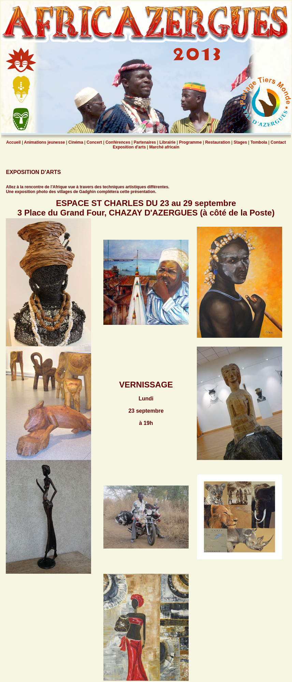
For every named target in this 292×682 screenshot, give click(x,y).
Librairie (167, 142)
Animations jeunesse (44, 142)
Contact (277, 142)
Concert (94, 142)
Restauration (217, 142)
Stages (241, 142)
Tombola (258, 142)
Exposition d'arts (129, 147)
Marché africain (164, 147)
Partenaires (145, 142)
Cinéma (75, 142)
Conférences (117, 142)
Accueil (13, 142)
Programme (190, 142)
